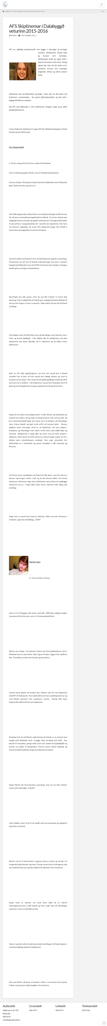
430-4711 (59, 1010)
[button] (101, 4)
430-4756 (86, 1010)
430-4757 (7, 1016)
